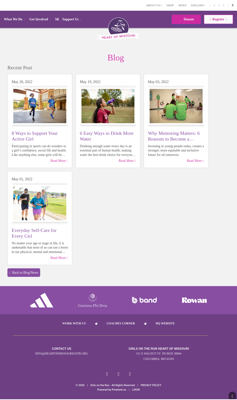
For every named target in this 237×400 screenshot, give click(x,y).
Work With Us (74, 323)
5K (57, 19)
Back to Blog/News (23, 272)
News (182, 5)
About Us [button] (154, 5)
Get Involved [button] (40, 19)
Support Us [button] (72, 19)
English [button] (198, 5)
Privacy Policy (151, 385)
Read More (59, 161)
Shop (170, 5)
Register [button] (218, 19)
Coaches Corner (120, 323)
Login (3, 5)
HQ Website (165, 323)
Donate (186, 19)
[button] (232, 5)
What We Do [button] (15, 19)
